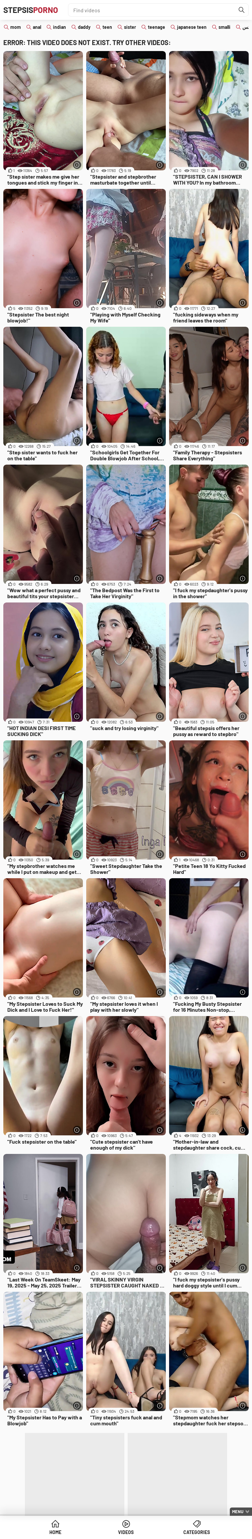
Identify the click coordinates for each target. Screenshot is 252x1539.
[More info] (77, 165)
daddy (84, 27)
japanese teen (192, 27)
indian (59, 27)
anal (37, 27)
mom (15, 27)
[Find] (241, 10)
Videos (126, 1532)
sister (130, 27)
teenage (156, 27)
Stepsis (30, 10)
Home (55, 1532)
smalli (224, 27)
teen (107, 27)
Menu (237, 1511)
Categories (196, 1532)
